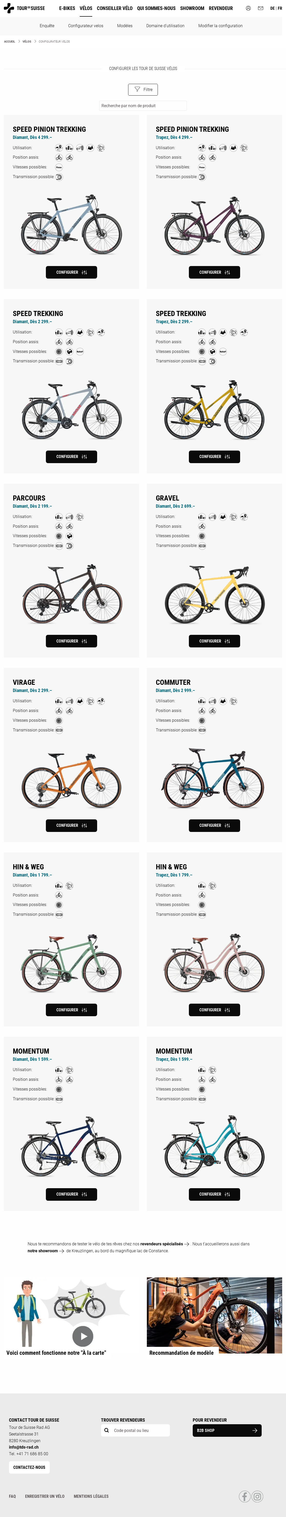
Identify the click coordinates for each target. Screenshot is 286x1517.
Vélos (27, 41)
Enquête (47, 25)
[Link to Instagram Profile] (257, 1501)
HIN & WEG (28, 867)
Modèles (124, 25)
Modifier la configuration (220, 25)
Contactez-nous (29, 1467)
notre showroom (43, 1250)
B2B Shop (227, 1430)
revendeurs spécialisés (161, 1243)
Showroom (192, 8)
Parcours (29, 498)
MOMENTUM (31, 1051)
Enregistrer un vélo (45, 1496)
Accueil (9, 41)
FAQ (12, 1496)
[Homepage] (24, 10)
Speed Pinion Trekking (49, 129)
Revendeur (221, 8)
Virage (24, 682)
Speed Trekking (38, 313)
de (273, 8)
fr (280, 8)
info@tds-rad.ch (24, 1447)
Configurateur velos (85, 25)
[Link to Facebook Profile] (245, 1501)
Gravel (167, 498)
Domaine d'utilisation (165, 25)
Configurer (71, 272)
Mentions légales (91, 1496)
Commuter (173, 682)
